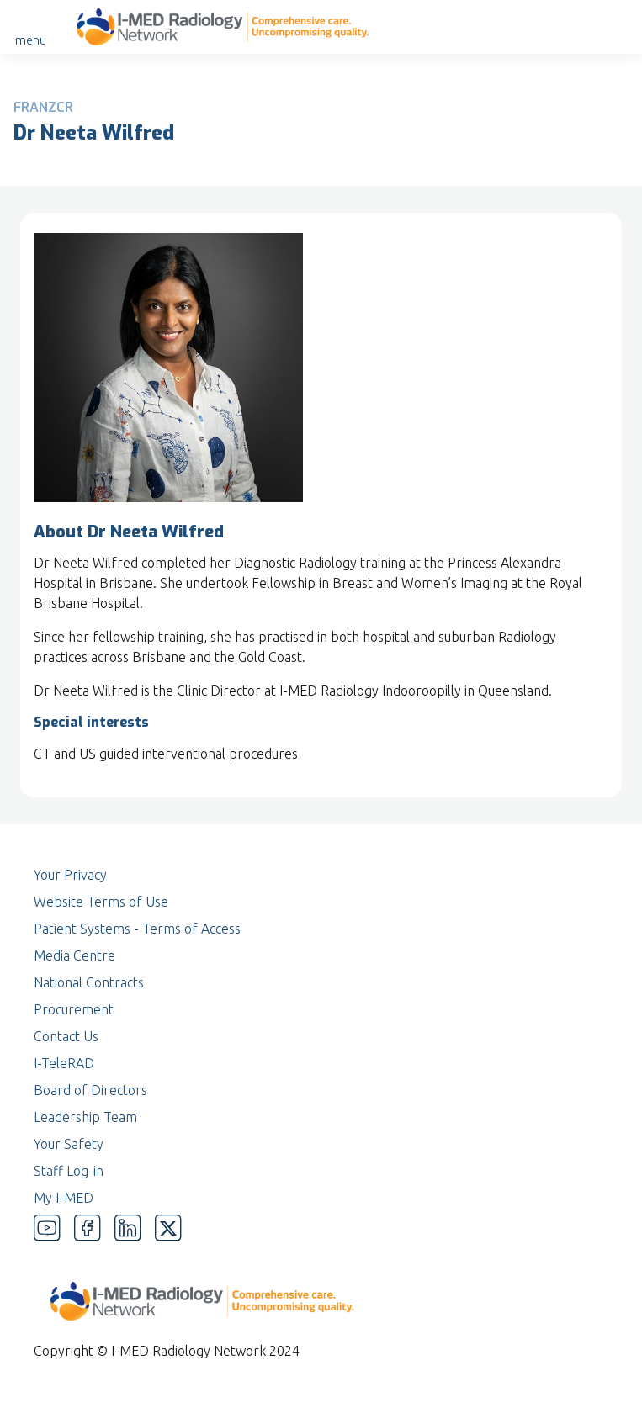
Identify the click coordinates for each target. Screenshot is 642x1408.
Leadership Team (85, 1117)
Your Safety (68, 1143)
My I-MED (63, 1197)
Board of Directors (90, 1090)
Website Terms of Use (101, 901)
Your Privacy (70, 874)
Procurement (74, 1009)
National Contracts (89, 982)
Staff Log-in (68, 1170)
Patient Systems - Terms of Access (137, 928)
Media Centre (74, 955)
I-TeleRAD (64, 1063)
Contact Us (66, 1036)
